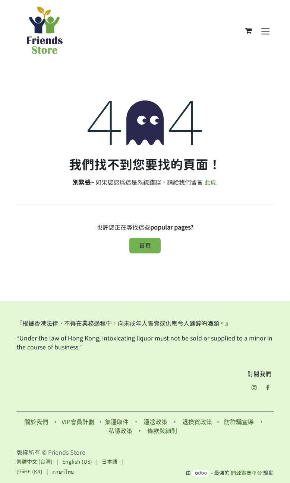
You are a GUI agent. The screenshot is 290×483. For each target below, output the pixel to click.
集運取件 (117, 422)
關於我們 (36, 422)
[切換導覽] (265, 30)
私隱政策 (120, 431)
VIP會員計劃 (78, 422)
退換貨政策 (197, 422)
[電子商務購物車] (248, 30)
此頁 (210, 182)
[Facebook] (268, 387)
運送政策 (155, 422)
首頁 (145, 246)
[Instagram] (254, 387)
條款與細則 (162, 431)
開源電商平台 (246, 473)
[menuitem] (34, 462)
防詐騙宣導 (239, 422)
